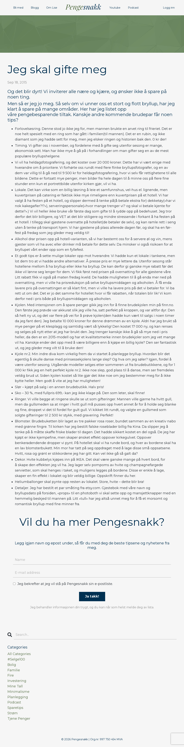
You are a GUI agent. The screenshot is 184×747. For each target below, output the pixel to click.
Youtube (114, 7)
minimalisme (18, 692)
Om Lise (51, 7)
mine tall (15, 686)
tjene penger (18, 719)
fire (10, 675)
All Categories (19, 654)
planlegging (17, 697)
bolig (11, 665)
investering (16, 681)
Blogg (35, 7)
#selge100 (16, 659)
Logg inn (169, 7)
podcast (14, 702)
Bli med (18, 7)
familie (13, 670)
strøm (12, 713)
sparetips (15, 708)
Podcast (133, 7)
